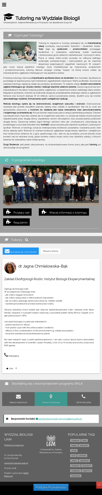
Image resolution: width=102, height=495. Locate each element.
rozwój (73, 450)
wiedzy (74, 461)
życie (73, 456)
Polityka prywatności (14, 445)
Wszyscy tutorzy (50, 251)
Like (9, 368)
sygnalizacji (84, 461)
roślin (84, 440)
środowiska (84, 445)
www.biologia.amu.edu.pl (16, 463)
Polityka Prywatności (51, 487)
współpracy (75, 471)
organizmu (87, 471)
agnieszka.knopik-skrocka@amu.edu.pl (59, 418)
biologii (73, 445)
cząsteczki (75, 440)
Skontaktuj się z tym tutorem (21, 251)
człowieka (82, 456)
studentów (75, 466)
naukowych (86, 466)
